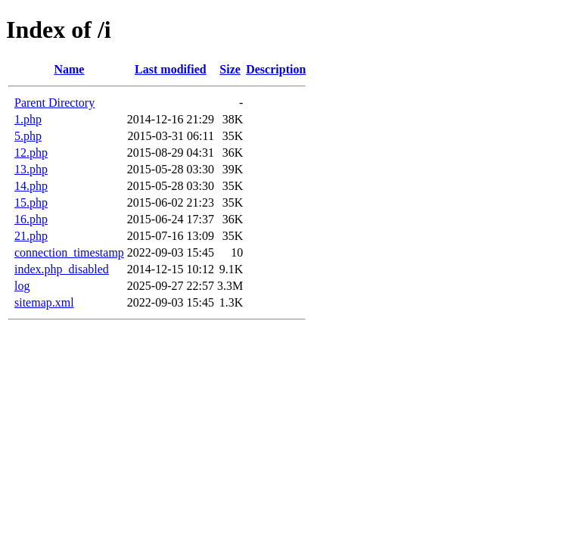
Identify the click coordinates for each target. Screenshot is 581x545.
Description (276, 69)
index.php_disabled (61, 269)
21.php (31, 235)
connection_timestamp (69, 252)
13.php (31, 169)
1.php (28, 119)
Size (230, 69)
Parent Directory (54, 102)
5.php (28, 135)
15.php (31, 202)
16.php (31, 219)
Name (69, 69)
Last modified (171, 69)
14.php (31, 185)
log (22, 285)
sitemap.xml (44, 302)
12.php (31, 152)
